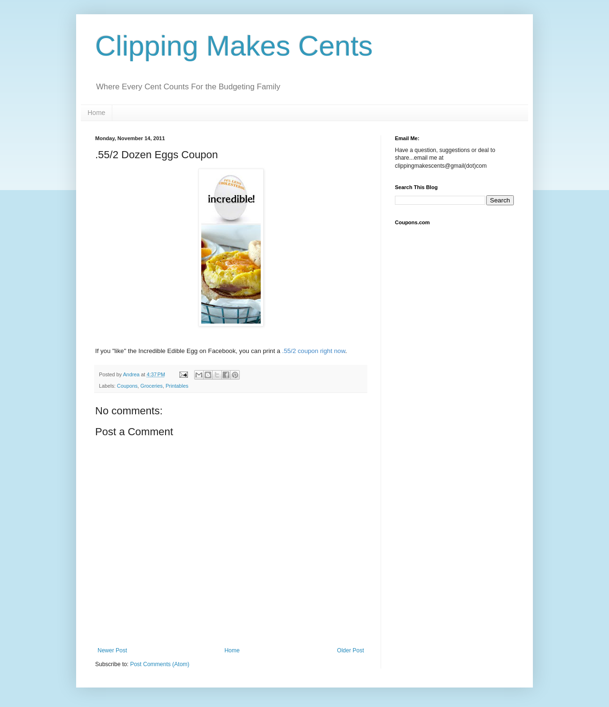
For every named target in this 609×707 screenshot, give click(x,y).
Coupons (127, 386)
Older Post (350, 650)
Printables (177, 386)
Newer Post (112, 650)
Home (96, 112)
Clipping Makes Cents (234, 46)
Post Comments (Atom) (159, 664)
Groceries (151, 386)
